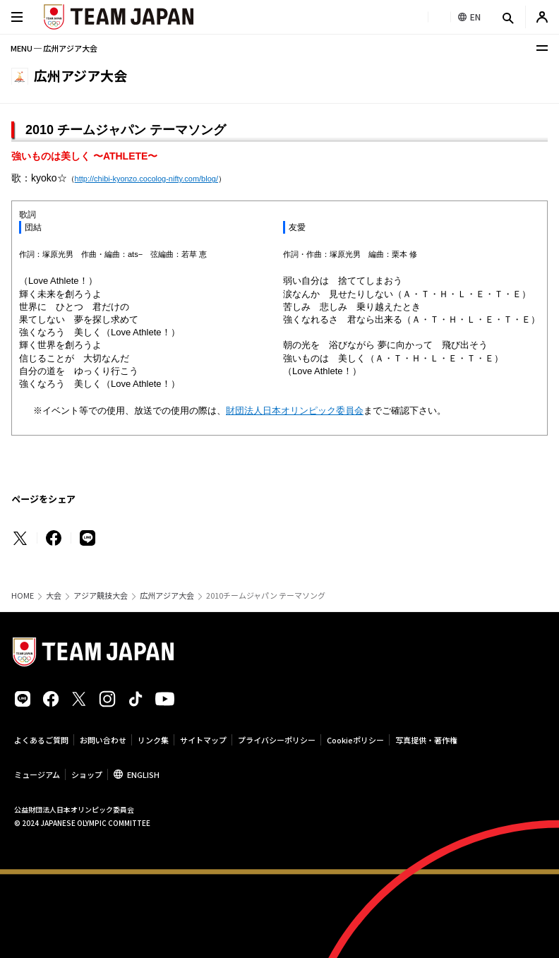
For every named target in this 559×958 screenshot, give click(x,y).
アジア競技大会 (100, 595)
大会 (53, 595)
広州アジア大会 (167, 595)
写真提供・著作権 (426, 740)
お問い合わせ (103, 740)
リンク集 (153, 740)
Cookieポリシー (355, 740)
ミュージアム (37, 774)
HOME (22, 595)
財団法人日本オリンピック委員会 (294, 410)
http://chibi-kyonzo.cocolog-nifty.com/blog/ (146, 178)
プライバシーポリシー (276, 740)
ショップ (86, 774)
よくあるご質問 (41, 740)
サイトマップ (203, 740)
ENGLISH (143, 774)
